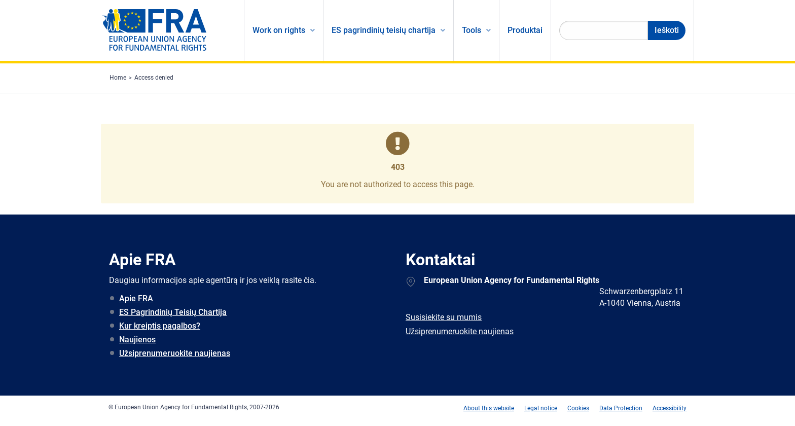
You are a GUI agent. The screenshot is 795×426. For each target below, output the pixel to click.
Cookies (578, 408)
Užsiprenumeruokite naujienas (174, 353)
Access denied (153, 77)
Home (118, 77)
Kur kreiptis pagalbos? (159, 326)
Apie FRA (136, 298)
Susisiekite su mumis (444, 317)
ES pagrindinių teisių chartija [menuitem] (384, 30)
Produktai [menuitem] (525, 30)
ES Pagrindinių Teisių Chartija (173, 312)
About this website (488, 408)
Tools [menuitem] (471, 30)
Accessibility (669, 408)
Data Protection (620, 408)
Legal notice (540, 408)
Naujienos (137, 339)
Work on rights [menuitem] (278, 30)
